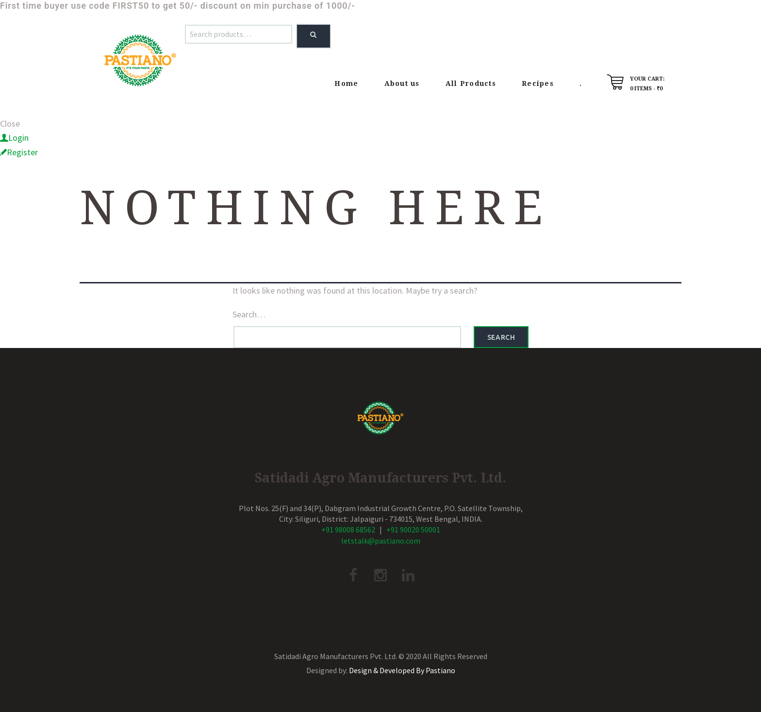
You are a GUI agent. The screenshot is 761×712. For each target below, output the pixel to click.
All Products (471, 83)
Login (18, 137)
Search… (248, 314)
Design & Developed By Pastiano (402, 670)
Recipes (538, 83)
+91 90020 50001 (413, 529)
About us (402, 83)
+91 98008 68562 (348, 529)
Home (346, 83)
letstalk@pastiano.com (380, 541)
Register (22, 152)
